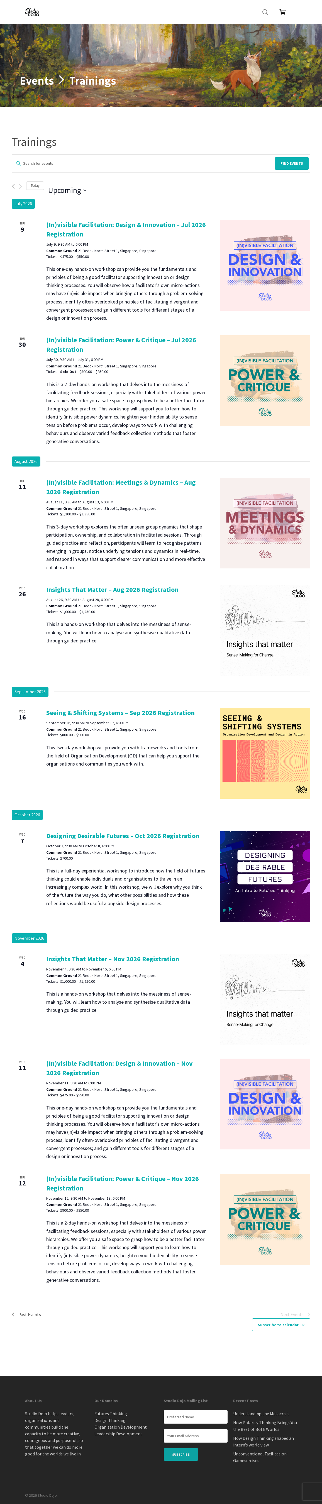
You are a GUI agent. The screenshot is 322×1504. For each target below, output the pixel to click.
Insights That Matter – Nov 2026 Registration (112, 959)
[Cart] (279, 12)
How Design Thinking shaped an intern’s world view (263, 1441)
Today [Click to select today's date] (35, 186)
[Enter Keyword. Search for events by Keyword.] (143, 163)
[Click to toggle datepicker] (67, 190)
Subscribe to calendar (278, 1324)
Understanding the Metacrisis (261, 1413)
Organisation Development (120, 1427)
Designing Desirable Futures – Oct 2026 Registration (122, 835)
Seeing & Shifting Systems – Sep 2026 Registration (120, 712)
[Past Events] (26, 1314)
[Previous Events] (13, 186)
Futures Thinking (110, 1413)
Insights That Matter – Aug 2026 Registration (112, 589)
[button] (293, 12)
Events (37, 80)
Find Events (291, 163)
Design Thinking (110, 1420)
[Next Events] (20, 186)
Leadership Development (118, 1433)
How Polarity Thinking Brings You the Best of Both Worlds (265, 1426)
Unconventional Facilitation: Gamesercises (260, 1457)
